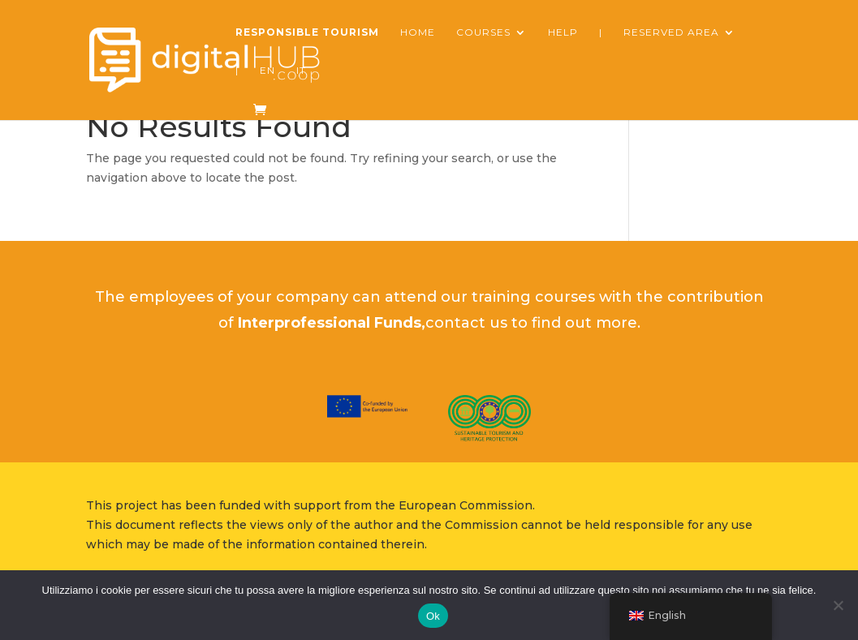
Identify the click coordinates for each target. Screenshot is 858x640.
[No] (838, 605)
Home (417, 32)
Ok (433, 616)
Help (563, 32)
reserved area (671, 32)
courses (483, 32)
